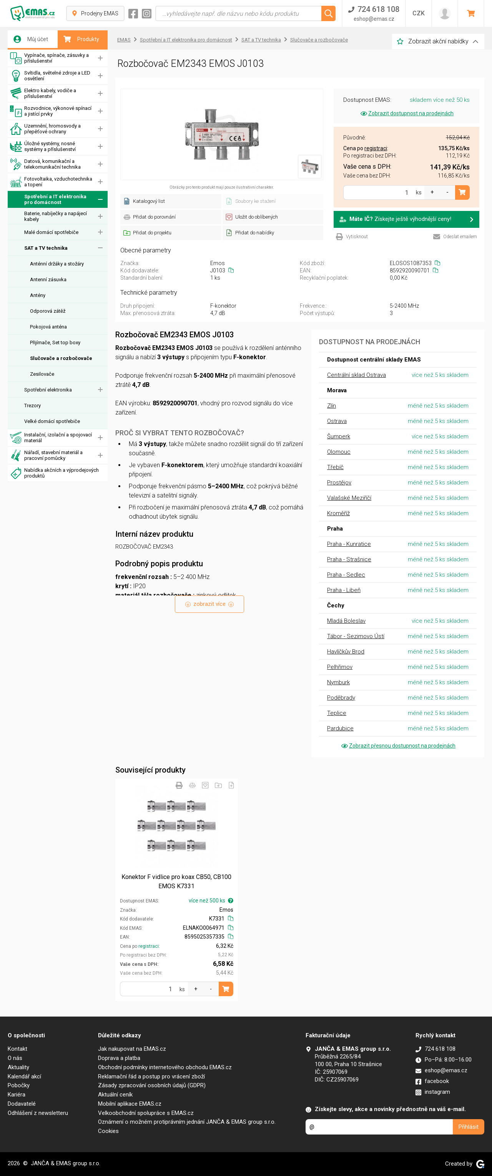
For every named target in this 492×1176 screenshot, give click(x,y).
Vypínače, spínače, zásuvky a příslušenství (49, 58)
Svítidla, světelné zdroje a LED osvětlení (50, 76)
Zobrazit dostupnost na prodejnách (406, 113)
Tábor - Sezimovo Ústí (355, 636)
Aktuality (18, 1067)
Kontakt (17, 1048)
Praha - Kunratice (349, 544)
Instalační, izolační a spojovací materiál (51, 438)
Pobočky (19, 1085)
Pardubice (340, 728)
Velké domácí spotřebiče (52, 421)
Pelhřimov (339, 666)
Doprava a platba (119, 1058)
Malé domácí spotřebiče (51, 232)
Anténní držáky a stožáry (57, 264)
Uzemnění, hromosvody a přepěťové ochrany (45, 129)
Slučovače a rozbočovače (61, 358)
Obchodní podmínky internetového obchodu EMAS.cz (165, 1067)
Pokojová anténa (48, 327)
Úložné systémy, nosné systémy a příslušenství (43, 147)
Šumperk (338, 436)
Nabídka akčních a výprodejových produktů (54, 473)
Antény (37, 295)
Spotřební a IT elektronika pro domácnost (48, 200)
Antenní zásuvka (48, 279)
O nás (15, 1058)
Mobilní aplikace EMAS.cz (129, 1103)
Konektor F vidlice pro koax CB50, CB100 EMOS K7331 (176, 881)
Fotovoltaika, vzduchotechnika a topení (51, 182)
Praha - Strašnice (349, 559)
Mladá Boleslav (346, 620)
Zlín (331, 405)
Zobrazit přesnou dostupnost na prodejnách (397, 746)
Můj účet (30, 39)
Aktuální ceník (115, 1094)
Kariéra (16, 1094)
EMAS (124, 40)
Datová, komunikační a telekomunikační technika (45, 164)
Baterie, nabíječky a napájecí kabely (55, 216)
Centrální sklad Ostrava (356, 375)
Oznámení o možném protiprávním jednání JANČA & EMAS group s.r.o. (187, 1121)
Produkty (81, 39)
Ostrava (337, 421)
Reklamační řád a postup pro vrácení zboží (151, 1076)
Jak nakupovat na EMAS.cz (132, 1048)
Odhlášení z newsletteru (38, 1113)
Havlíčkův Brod (345, 651)
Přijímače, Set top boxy (55, 342)
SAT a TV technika (46, 248)
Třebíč (335, 467)
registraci (148, 946)
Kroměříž (338, 513)
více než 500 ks (211, 900)
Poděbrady (341, 697)
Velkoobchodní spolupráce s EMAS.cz (146, 1113)
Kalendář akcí (24, 1076)
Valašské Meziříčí (349, 497)
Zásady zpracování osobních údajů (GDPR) (152, 1085)
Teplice (336, 713)
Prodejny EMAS (95, 13)
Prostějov (339, 482)
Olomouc (339, 451)
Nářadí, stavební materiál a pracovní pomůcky (46, 455)
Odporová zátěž (47, 311)
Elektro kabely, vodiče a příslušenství (43, 94)
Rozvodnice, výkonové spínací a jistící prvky (50, 111)
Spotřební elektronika (48, 390)
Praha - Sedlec (346, 574)
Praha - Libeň (344, 590)
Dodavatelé (22, 1103)
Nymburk (338, 682)
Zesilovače (42, 374)
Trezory (32, 405)
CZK (418, 13)
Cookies (108, 1131)
